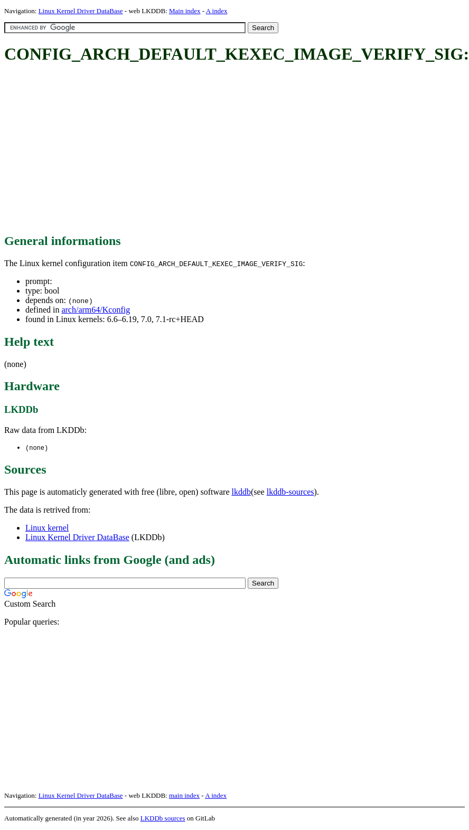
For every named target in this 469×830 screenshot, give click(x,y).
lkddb (241, 492)
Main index (185, 11)
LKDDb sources (162, 819)
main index (184, 796)
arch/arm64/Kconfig (95, 309)
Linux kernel (47, 528)
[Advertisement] (171, 149)
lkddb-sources (290, 492)
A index (217, 11)
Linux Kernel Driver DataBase (81, 11)
